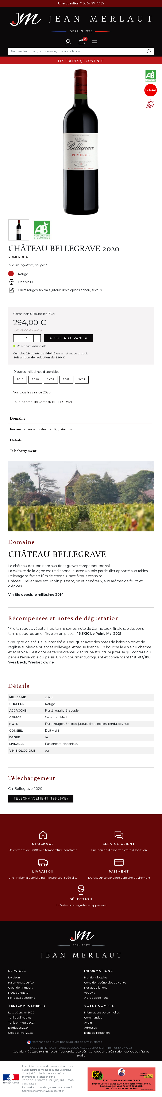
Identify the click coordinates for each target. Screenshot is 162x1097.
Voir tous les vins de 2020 (32, 392)
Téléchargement (23, 451)
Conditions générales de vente (105, 982)
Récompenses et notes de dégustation (41, 429)
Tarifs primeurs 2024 (21, 1022)
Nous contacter (19, 992)
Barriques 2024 (18, 1027)
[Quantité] (26, 338)
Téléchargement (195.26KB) (41, 798)
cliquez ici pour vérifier (119, 1041)
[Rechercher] (81, 51)
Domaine (17, 418)
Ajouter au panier (69, 338)
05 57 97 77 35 (123, 1047)
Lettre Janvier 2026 (21, 1012)
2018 (50, 379)
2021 (81, 379)
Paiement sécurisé (21, 982)
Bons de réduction (97, 1032)
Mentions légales (95, 977)
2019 (66, 379)
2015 (20, 379)
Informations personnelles (102, 1012)
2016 (35, 379)
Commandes (93, 1017)
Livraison (14, 977)
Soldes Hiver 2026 (20, 1032)
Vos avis (89, 992)
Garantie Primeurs (20, 987)
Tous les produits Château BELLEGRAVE (43, 402)
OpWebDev (132, 1051)
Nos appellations (95, 987)
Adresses (90, 1027)
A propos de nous (96, 997)
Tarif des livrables (19, 1017)
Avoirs (88, 1022)
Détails (16, 440)
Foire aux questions (21, 997)
